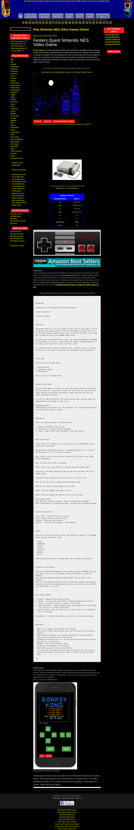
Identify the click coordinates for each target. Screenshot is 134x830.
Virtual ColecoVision (18, 193)
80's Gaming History (17, 43)
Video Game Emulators (18, 48)
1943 (12, 62)
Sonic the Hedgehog (17, 139)
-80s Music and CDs (16, 214)
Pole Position (15, 127)
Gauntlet (13, 99)
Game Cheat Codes (17, 46)
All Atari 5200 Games (18, 186)
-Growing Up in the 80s (17, 245)
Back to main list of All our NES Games (45, 35)
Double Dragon (15, 90)
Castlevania (14, 71)
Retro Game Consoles (17, 41)
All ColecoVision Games (19, 181)
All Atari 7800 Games (18, 188)
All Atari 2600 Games (18, 184)
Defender (13, 78)
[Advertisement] (67, 8)
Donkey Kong (15, 83)
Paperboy (13, 120)
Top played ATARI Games (112, 39)
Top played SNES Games (112, 37)
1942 (12, 59)
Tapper (13, 148)
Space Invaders (15, 141)
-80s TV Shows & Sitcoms (18, 221)
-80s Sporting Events (16, 238)
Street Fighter (15, 144)
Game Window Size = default (64, 121)
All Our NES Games (18, 177)
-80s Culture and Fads (16, 236)
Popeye (13, 130)
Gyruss (13, 104)
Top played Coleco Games (113, 44)
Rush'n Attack (15, 137)
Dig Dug (13, 80)
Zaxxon (13, 155)
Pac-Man (13, 118)
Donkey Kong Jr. (16, 85)
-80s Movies (13, 218)
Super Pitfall (14, 146)
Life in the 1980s (16, 50)
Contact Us (78, 798)
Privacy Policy (57, 798)
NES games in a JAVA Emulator (67, 188)
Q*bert (13, 134)
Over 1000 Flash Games (19, 202)
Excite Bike (14, 92)
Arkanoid (13, 64)
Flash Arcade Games (18, 200)
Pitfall (12, 123)
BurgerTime (14, 69)
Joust (12, 106)
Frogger (13, 94)
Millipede (13, 113)
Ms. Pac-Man (14, 116)
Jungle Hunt (14, 109)
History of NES (16, 205)
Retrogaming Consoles (19, 174)
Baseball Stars (15, 66)
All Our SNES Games (18, 179)
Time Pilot (14, 153)
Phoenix (13, 125)
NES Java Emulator (18, 198)
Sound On (38, 121)
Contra (13, 76)
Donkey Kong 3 (15, 87)
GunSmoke (14, 101)
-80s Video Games (15, 216)
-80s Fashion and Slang (17, 241)
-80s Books (13, 223)
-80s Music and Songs (17, 234)
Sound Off (47, 121)
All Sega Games (17, 191)
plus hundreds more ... (17, 158)
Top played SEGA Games (112, 42)
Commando (14, 73)
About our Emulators (18, 195)
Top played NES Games (112, 35)
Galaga (13, 97)
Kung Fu (13, 111)
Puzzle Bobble (15, 132)
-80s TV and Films (15, 231)
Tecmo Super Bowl (16, 151)
